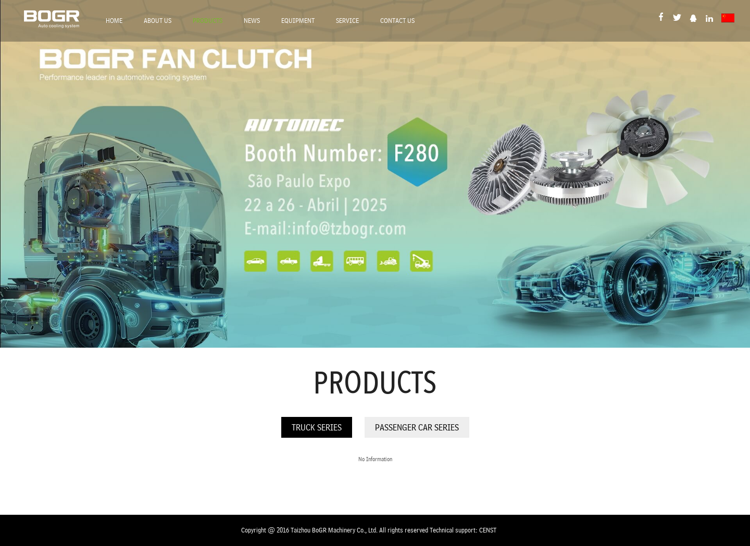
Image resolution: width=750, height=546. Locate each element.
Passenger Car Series (417, 427)
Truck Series (317, 427)
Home (114, 20)
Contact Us (397, 20)
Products (207, 20)
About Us (157, 20)
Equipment (298, 20)
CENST (487, 530)
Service (347, 20)
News (252, 20)
